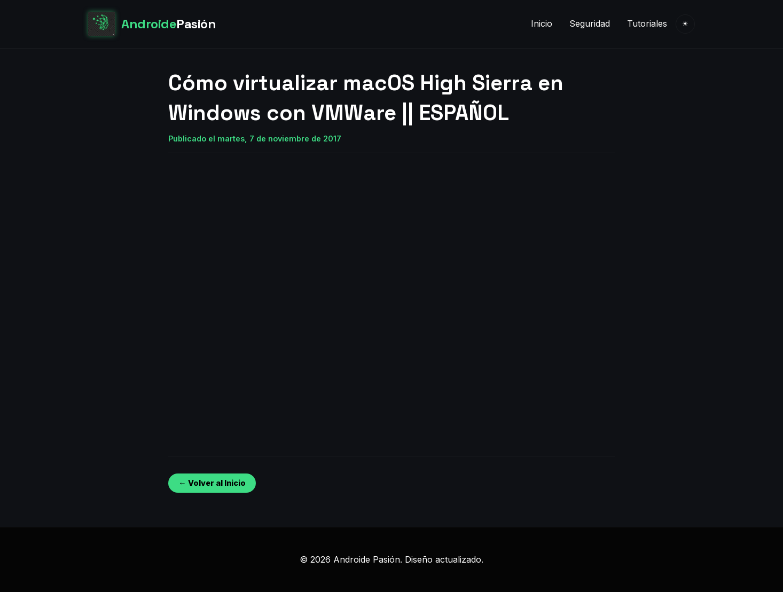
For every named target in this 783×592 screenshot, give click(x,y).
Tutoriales (647, 23)
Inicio (541, 23)
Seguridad (589, 23)
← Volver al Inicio (211, 482)
